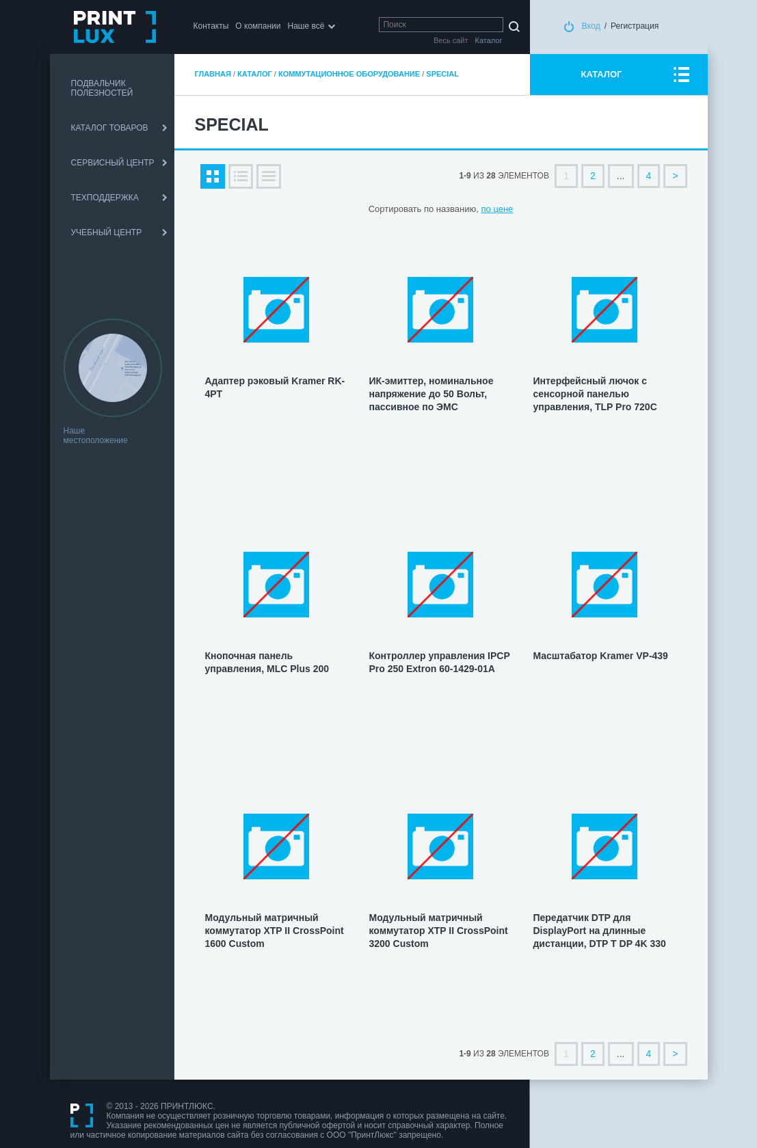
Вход (591, 26)
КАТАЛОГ (601, 74)
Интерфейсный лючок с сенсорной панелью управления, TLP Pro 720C (594, 393)
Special (442, 74)
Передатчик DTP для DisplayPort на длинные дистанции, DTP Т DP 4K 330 (599, 930)
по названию (450, 209)
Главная (213, 74)
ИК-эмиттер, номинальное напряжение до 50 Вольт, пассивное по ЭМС (431, 393)
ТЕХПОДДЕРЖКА (105, 197)
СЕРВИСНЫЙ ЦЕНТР (113, 163)
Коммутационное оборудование (349, 74)
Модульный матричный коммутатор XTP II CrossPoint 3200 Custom (438, 930)
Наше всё (306, 26)
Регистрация (635, 26)
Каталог (254, 74)
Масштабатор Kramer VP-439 (600, 655)
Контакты (211, 26)
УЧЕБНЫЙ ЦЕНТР (106, 232)
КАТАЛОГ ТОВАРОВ (109, 128)
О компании (257, 26)
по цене (497, 209)
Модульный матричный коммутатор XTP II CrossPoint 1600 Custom (274, 930)
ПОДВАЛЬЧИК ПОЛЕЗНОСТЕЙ (102, 88)
